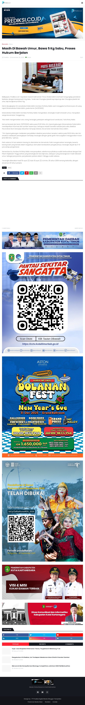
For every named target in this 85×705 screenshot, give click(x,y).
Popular (16, 644)
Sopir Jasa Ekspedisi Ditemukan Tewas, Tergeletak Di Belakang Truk (36, 649)
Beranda (5, 44)
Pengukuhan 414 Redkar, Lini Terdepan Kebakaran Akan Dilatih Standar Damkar (41, 657)
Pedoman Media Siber (35, 702)
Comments (69, 644)
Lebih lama (78, 228)
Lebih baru (6, 228)
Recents (42, 644)
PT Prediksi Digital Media (40, 699)
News (11, 44)
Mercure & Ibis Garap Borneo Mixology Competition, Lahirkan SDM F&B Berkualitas (41, 666)
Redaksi (47, 702)
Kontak (55, 702)
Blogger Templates (54, 699)
